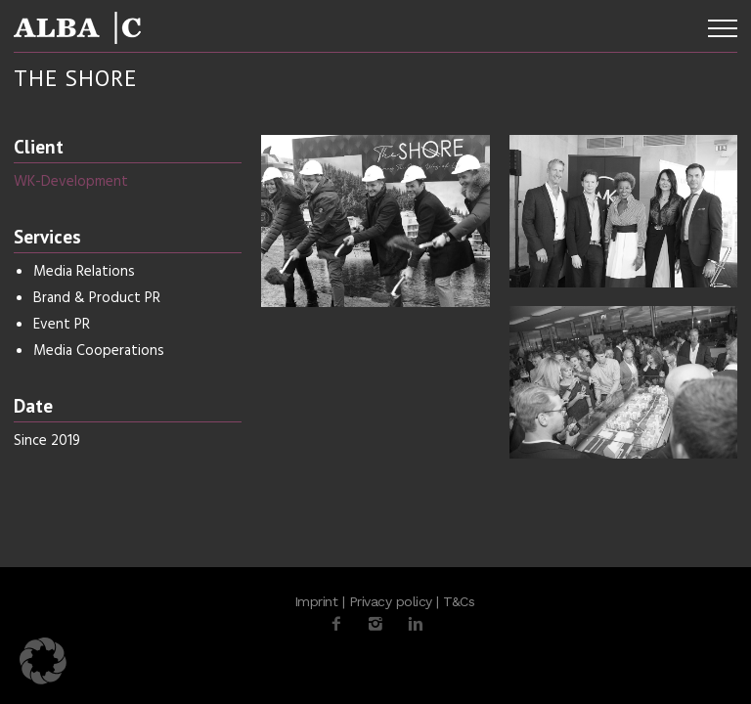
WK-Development (71, 182)
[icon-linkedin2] (415, 624)
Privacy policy (390, 601)
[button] (43, 661)
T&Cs (458, 601)
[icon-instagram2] (380, 624)
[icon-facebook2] (341, 624)
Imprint (316, 601)
